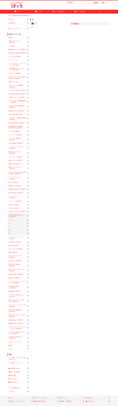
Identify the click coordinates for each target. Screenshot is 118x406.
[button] (100, 12)
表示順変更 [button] (75, 23)
